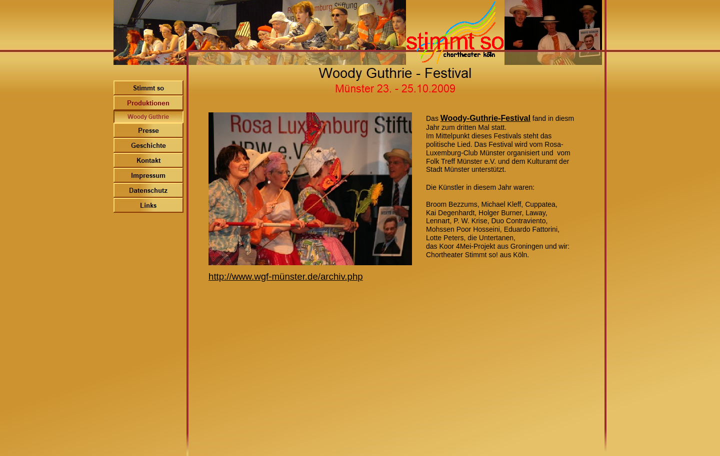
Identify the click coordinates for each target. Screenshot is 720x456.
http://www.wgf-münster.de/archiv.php (285, 276)
